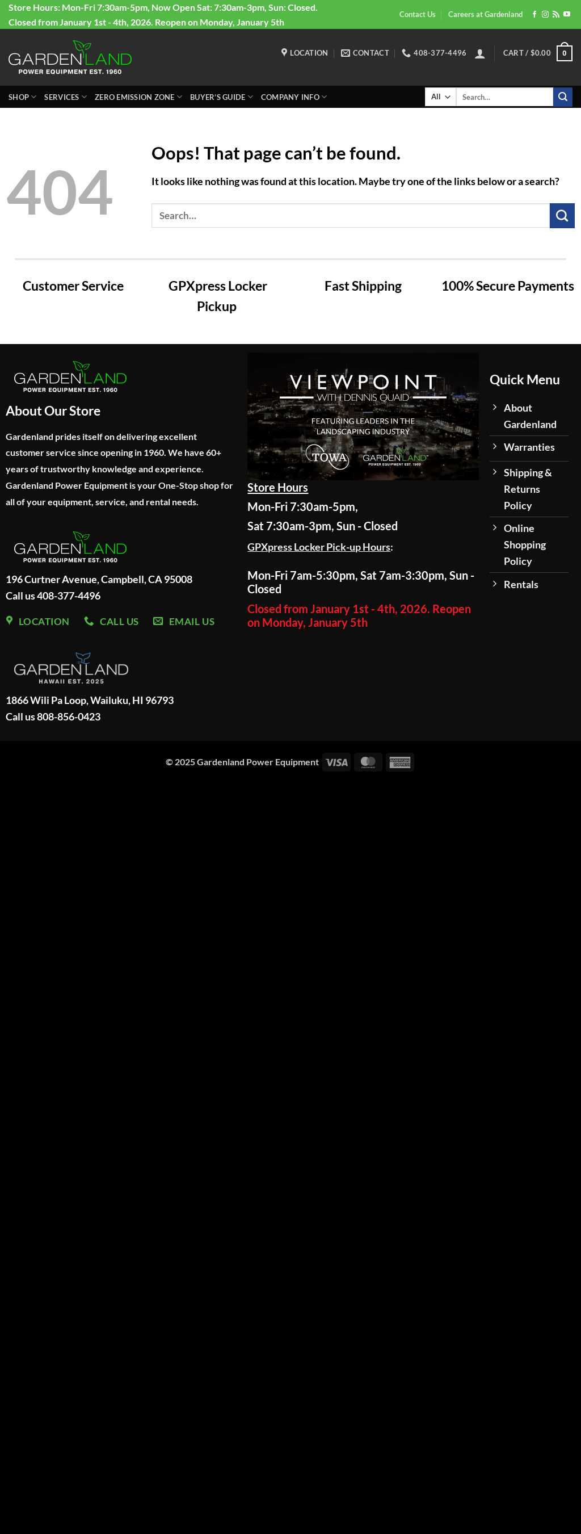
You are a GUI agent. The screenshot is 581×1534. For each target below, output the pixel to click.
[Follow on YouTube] (566, 15)
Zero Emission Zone (138, 96)
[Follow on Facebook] (534, 15)
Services (65, 96)
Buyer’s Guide (221, 96)
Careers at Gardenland (485, 14)
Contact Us (417, 14)
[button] (480, 53)
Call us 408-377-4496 (53, 595)
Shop (22, 96)
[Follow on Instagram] (545, 15)
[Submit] (562, 97)
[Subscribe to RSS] (556, 15)
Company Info (294, 96)
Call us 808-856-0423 (53, 716)
